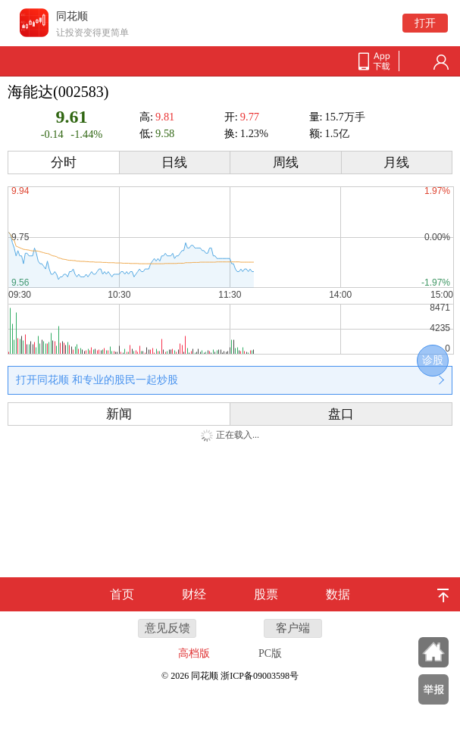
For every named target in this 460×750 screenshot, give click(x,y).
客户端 (293, 628)
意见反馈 (167, 628)
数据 (338, 594)
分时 (64, 162)
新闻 (119, 414)
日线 (174, 162)
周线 (286, 162)
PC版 (270, 653)
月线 (396, 162)
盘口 (341, 414)
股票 (266, 594)
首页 (122, 594)
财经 (194, 594)
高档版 (194, 653)
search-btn (417, 62)
